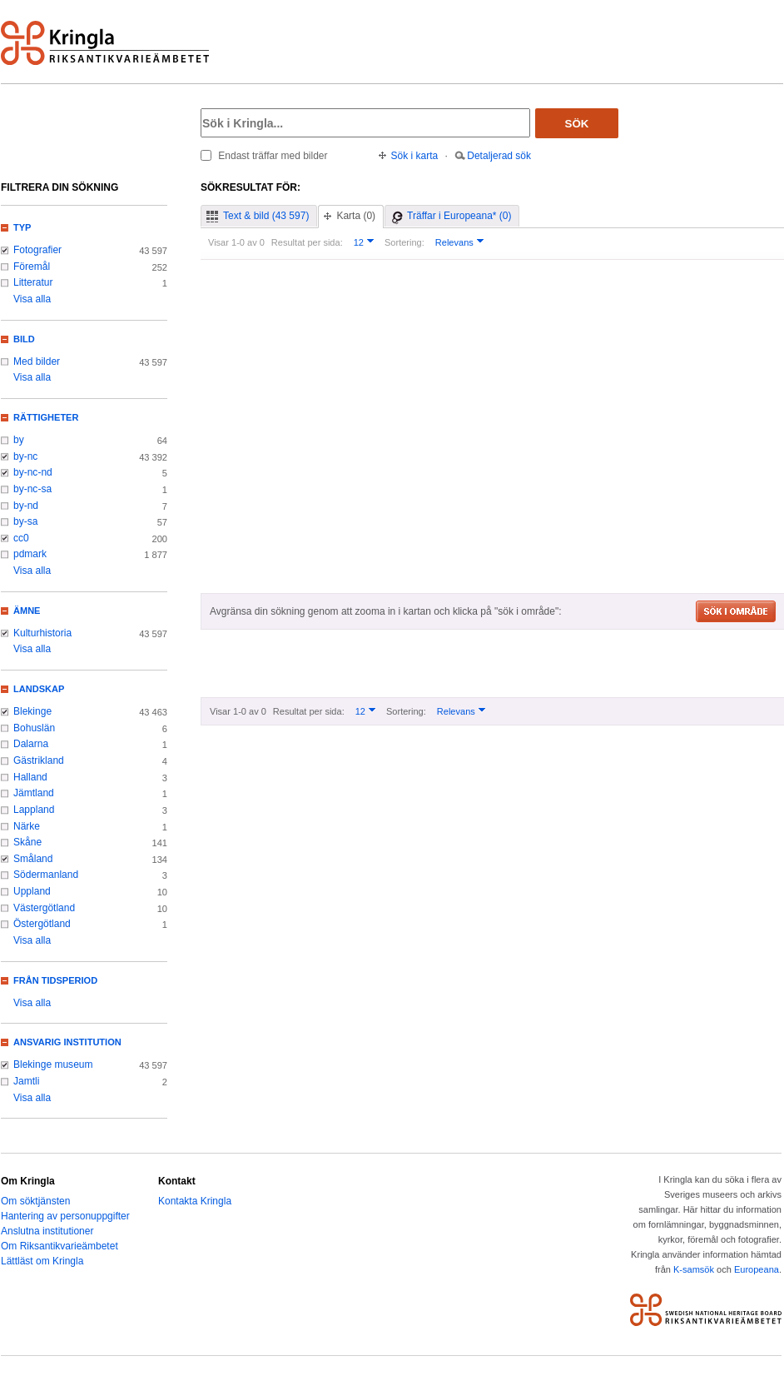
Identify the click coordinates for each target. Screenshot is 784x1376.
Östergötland (42, 924)
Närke (26, 826)
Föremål (31, 266)
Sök (577, 123)
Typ (22, 227)
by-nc (25, 456)
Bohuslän (34, 728)
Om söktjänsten (35, 1201)
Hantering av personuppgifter (65, 1216)
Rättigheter (45, 417)
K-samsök (693, 1269)
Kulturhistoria (42, 633)
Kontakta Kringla (194, 1201)
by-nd (25, 505)
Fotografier (37, 250)
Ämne (26, 611)
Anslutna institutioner (47, 1231)
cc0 (21, 538)
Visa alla (32, 299)
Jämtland (33, 793)
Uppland (32, 891)
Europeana (756, 1269)
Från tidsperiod (55, 980)
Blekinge (32, 711)
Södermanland (45, 874)
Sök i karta (415, 156)
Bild (24, 339)
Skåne (27, 842)
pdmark (30, 554)
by (18, 440)
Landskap (38, 689)
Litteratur (32, 282)
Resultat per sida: (307, 242)
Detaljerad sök (499, 156)
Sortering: (404, 242)
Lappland (33, 809)
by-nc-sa (32, 489)
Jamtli (26, 1081)
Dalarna (30, 744)
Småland (32, 859)
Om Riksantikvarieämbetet (59, 1246)
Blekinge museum (53, 1064)
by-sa (25, 521)
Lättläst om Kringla (42, 1261)
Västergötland (44, 908)
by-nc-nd (32, 472)
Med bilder (36, 361)
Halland (30, 777)
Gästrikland (38, 760)
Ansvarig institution (67, 1042)
